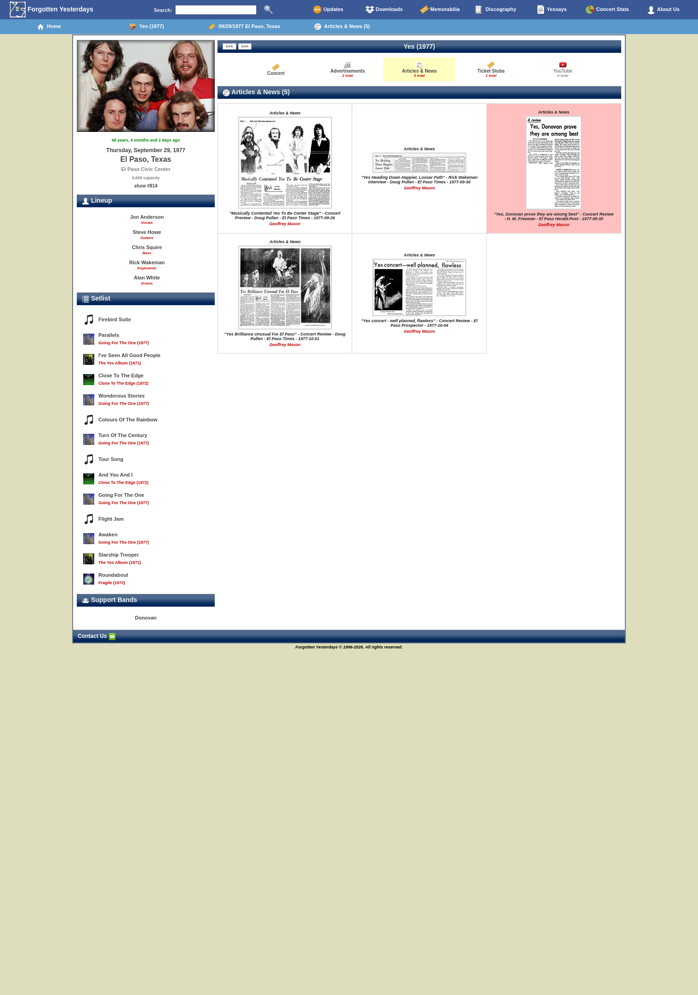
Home (49, 26)
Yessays (551, 9)
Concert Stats (607, 9)
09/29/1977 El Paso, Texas (244, 26)
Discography (495, 9)
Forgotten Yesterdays (51, 9)
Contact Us (97, 636)
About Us (663, 9)
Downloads (384, 9)
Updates (328, 9)
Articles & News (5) (342, 26)
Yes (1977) (146, 26)
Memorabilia (440, 9)
